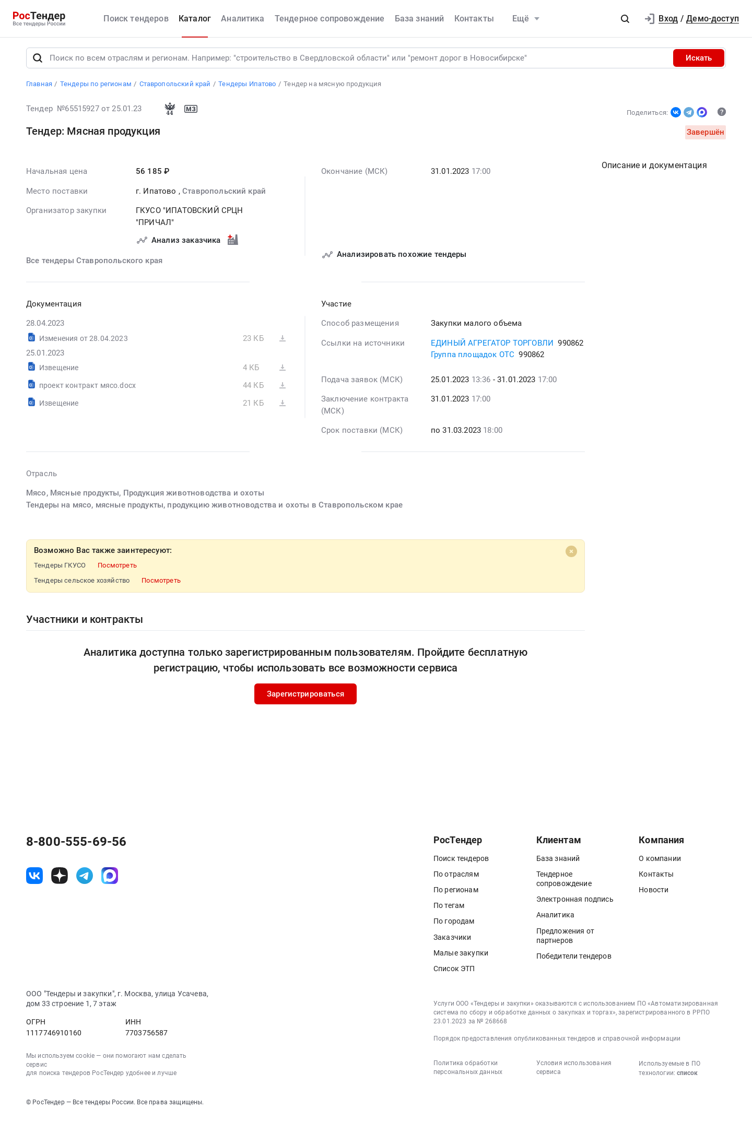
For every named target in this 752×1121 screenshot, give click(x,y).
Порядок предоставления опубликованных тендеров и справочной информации (556, 1040)
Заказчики (452, 939)
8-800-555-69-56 (76, 843)
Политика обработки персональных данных (467, 1069)
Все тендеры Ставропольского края (94, 262)
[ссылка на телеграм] (84, 877)
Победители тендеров (574, 957)
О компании (660, 860)
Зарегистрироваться (305, 695)
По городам (454, 922)
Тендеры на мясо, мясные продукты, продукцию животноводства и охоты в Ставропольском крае (214, 506)
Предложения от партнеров (565, 937)
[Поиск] (37, 59)
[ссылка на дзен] (59, 877)
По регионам (455, 891)
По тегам (448, 907)
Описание (654, 167)
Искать (699, 59)
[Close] (571, 553)
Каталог (195, 18)
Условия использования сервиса (574, 1069)
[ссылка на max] (109, 877)
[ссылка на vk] (34, 877)
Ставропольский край (224, 192)
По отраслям (456, 875)
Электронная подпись (575, 900)
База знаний (419, 18)
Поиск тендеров (135, 18)
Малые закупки (460, 954)
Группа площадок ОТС (472, 356)
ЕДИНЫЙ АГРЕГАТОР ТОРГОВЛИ (492, 344)
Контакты (474, 18)
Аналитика (242, 18)
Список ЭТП (454, 970)
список (687, 1074)
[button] (625, 19)
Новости (653, 891)
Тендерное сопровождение (330, 18)
